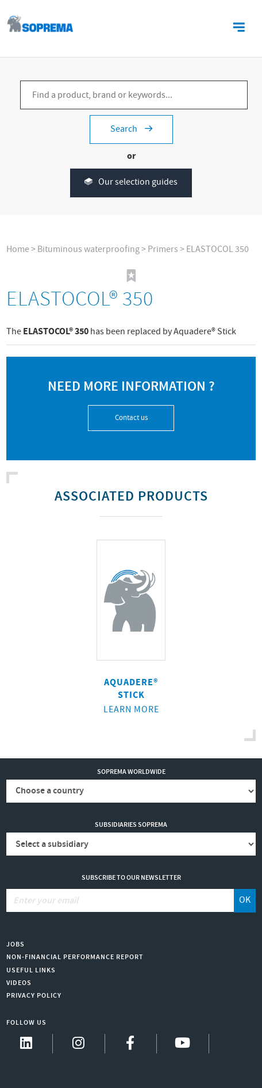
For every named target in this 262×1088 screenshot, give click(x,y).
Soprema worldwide (131, 772)
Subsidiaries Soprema (131, 825)
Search (131, 129)
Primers (163, 249)
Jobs (15, 944)
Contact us (131, 418)
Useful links (31, 970)
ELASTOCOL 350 (217, 249)
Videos (19, 983)
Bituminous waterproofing (88, 249)
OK (245, 900)
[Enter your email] (120, 900)
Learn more (131, 710)
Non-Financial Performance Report (75, 957)
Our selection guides (131, 182)
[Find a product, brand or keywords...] (134, 95)
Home (17, 249)
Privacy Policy (33, 996)
